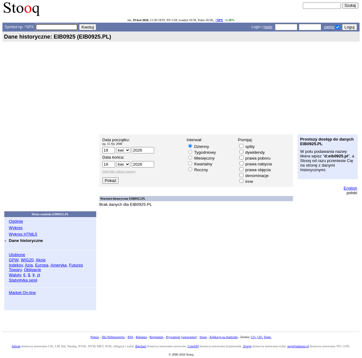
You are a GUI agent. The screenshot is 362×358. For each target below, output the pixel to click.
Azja (29, 265)
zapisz (329, 27)
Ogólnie (16, 221)
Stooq (203, 337)
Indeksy (16, 265)
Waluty (15, 275)
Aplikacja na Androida (223, 337)
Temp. (268, 337)
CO (253, 337)
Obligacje (32, 269)
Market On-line (22, 292)
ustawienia (189, 337)
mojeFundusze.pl (298, 346)
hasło (267, 27)
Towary (15, 269)
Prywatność (173, 337)
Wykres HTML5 (23, 234)
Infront (16, 346)
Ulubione (17, 254)
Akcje (41, 260)
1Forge (247, 346)
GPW (13, 260)
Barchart (140, 346)
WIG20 (27, 260)
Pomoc (94, 337)
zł (38, 275)
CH (260, 337)
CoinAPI (193, 346)
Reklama (141, 337)
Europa (41, 265)
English (350, 188)
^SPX (219, 20)
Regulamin (156, 337)
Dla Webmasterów (113, 337)
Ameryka (59, 265)
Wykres (16, 227)
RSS (130, 337)
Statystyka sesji (23, 280)
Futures (76, 265)
